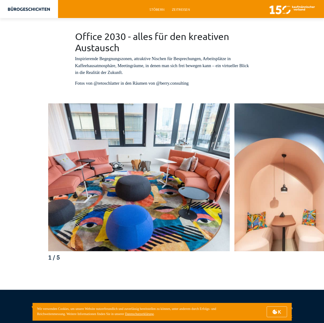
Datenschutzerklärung (139, 314)
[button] (297, 259)
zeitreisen (181, 9)
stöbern (156, 9)
